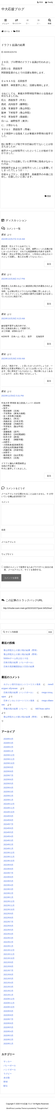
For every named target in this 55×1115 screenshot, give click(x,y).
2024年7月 (8, 824)
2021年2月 (8, 991)
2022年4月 (8, 934)
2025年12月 (9, 755)
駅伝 (6, 1086)
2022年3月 (8, 938)
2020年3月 (8, 1035)
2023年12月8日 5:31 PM (12, 396)
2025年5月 (8, 783)
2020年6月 (8, 1023)
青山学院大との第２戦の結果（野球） (21, 650)
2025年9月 (8, 767)
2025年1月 (8, 800)
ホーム (7, 31)
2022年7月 (8, 922)
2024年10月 (9, 812)
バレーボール (10, 1065)
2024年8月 (8, 820)
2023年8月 (8, 869)
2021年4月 (8, 983)
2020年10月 (9, 1007)
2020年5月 (8, 1027)
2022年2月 (8, 942)
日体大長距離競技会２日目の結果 (19, 666)
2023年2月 (8, 893)
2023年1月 (8, 897)
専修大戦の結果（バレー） (16, 709)
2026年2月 (8, 747)
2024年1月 (8, 848)
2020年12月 (9, 999)
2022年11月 (9, 905)
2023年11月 (9, 857)
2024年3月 (8, 840)
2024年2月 (8, 844)
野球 (18, 31)
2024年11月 (9, 808)
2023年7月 (8, 873)
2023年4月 (8, 885)
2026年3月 (8, 743)
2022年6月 (8, 926)
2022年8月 (8, 917)
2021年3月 (8, 987)
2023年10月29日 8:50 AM (13, 358)
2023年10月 (9, 861)
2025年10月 (9, 763)
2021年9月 (8, 962)
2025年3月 (8, 792)
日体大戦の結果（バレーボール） (19, 662)
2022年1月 (8, 946)
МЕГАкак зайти (42, 709)
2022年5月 (8, 930)
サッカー (8, 1061)
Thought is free (42, 1108)
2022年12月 (9, 901)
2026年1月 (8, 751)
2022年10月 (9, 909)
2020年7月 (8, 1019)
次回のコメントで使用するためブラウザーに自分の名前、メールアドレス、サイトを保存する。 (28, 568)
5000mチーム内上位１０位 (16, 658)
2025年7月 (8, 775)
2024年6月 (8, 828)
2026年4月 (8, 739)
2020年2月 (8, 1039)
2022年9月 (8, 913)
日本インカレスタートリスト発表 (19, 700)
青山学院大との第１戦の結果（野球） (21, 654)
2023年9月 (8, 865)
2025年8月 (8, 771)
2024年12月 (9, 804)
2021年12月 (9, 950)
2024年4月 (8, 836)
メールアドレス (8, 542)
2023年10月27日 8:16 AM (13, 239)
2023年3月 (8, 889)
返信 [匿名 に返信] (49, 264)
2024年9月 (8, 816)
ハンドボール (10, 1069)
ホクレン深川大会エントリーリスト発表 (22, 684)
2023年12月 (9, 852)
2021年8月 (8, 966)
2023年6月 (8, 877)
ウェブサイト (7, 554)
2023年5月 (8, 881)
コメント (5, 502)
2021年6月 (8, 974)
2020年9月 (8, 1011)
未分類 (7, 1078)
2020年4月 (8, 1031)
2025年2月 (8, 796)
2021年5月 (8, 978)
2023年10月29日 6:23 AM (13, 318)
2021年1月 (8, 995)
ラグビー (8, 1073)
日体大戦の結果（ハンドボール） (19, 692)
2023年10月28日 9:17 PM (13, 279)
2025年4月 (8, 787)
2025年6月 (8, 779)
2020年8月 (8, 1015)
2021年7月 (8, 970)
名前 (3, 530)
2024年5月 (8, 832)
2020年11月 (9, 1003)
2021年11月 (9, 954)
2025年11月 (9, 759)
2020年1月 (8, 1043)
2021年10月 (9, 958)
